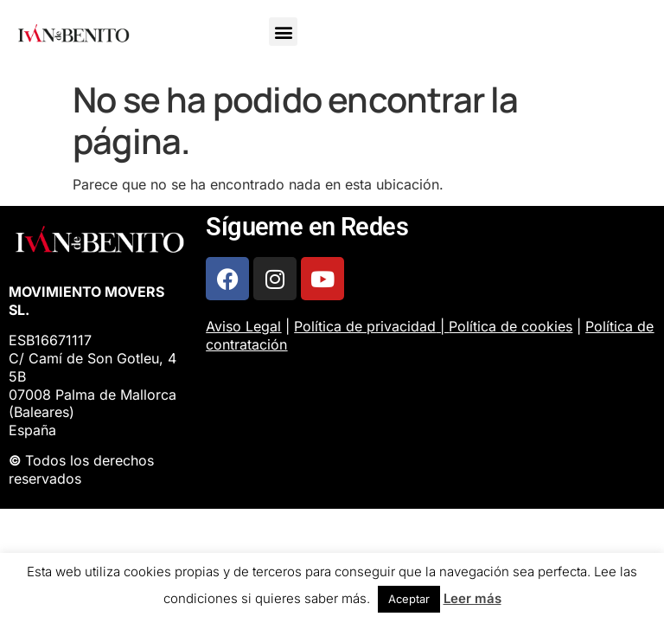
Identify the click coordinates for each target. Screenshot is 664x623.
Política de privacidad (365, 326)
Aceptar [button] (409, 599)
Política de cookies (510, 326)
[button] (283, 31)
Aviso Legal (243, 326)
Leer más (472, 598)
